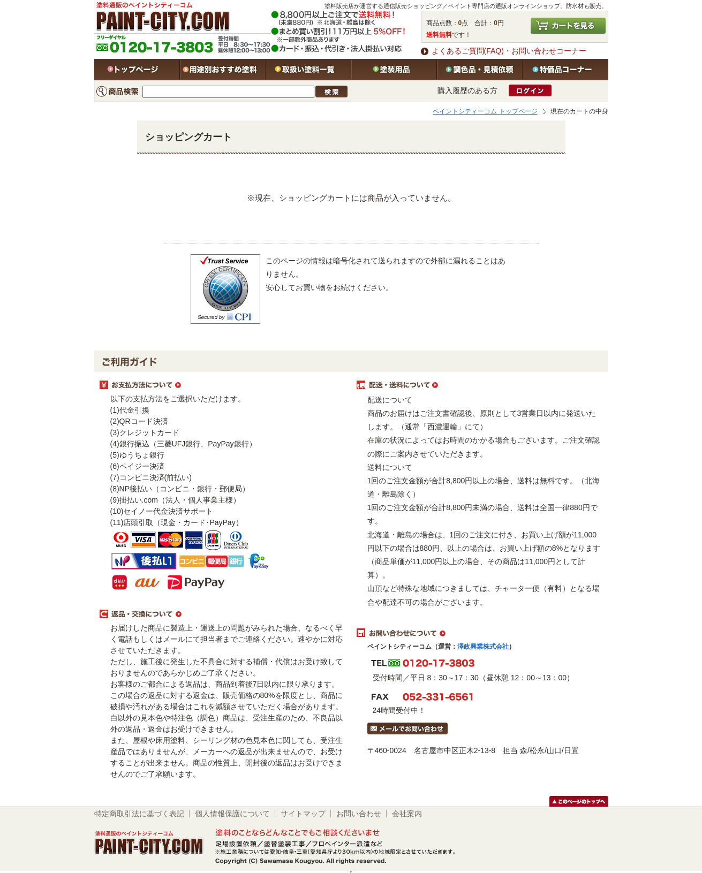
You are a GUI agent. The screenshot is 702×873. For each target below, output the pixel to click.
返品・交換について (222, 614)
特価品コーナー (565, 69)
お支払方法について (222, 385)
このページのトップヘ (578, 801)
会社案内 (407, 813)
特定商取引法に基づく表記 (139, 813)
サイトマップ (303, 813)
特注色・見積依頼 (480, 69)
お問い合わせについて (479, 633)
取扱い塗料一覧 (308, 69)
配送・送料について (479, 385)
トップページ (137, 69)
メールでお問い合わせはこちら (407, 728)
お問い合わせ (358, 813)
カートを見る (568, 26)
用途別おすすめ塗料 (223, 69)
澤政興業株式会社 (483, 646)
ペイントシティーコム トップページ (485, 111)
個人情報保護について (232, 813)
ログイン (530, 90)
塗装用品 (394, 69)
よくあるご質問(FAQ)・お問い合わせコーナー (509, 51)
